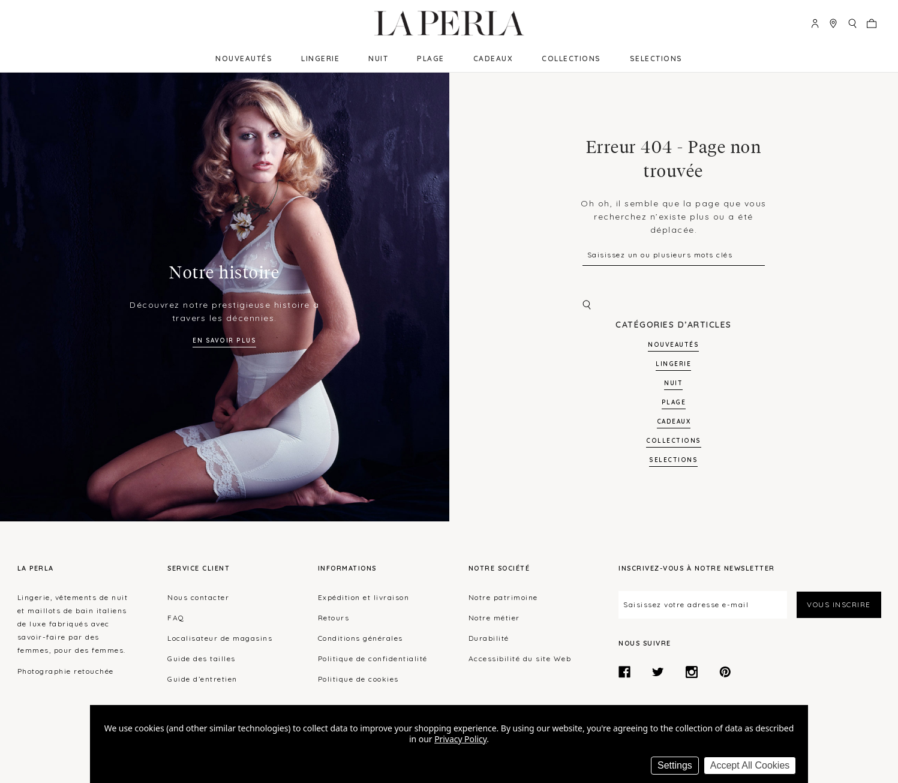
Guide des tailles (201, 658)
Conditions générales (360, 638)
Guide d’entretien (202, 678)
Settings (674, 765)
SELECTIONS (656, 58)
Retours (334, 617)
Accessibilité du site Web (520, 658)
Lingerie (320, 58)
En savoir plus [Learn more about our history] (224, 340)
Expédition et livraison (364, 597)
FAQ (176, 617)
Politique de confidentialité (373, 658)
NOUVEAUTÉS (243, 58)
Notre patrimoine (503, 597)
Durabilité (488, 638)
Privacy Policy (460, 739)
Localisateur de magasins (219, 638)
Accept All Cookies (750, 765)
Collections (571, 58)
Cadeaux (493, 58)
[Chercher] (674, 305)
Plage (431, 58)
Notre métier (494, 617)
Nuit (378, 58)
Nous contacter (198, 597)
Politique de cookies (358, 678)
